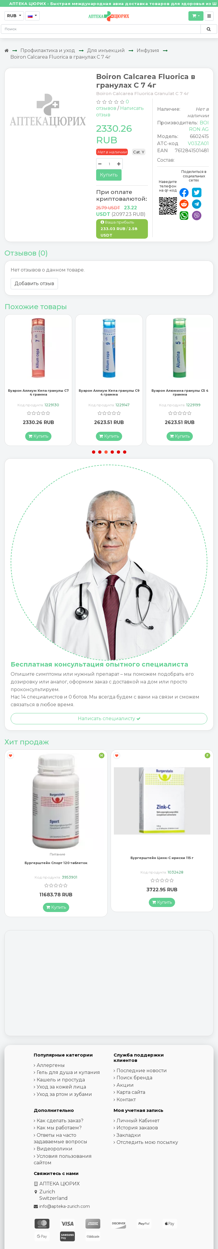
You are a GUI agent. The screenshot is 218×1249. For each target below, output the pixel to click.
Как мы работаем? (59, 1129)
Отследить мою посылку (147, 1144)
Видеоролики (54, 1150)
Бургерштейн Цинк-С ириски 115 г (161, 859)
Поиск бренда (134, 1079)
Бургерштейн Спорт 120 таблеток (56, 864)
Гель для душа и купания (68, 1074)
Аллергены (51, 1066)
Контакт (126, 1101)
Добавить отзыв (34, 283)
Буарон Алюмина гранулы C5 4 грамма (179, 394)
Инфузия (148, 50)
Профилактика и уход (47, 50)
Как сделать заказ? (60, 1122)
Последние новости (142, 1072)
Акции (125, 1086)
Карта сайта (131, 1094)
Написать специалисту (109, 720)
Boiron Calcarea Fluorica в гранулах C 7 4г (60, 57)
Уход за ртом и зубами (64, 1095)
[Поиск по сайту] (209, 29)
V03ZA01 (198, 143)
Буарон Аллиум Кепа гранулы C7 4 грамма (38, 394)
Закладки (129, 1136)
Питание (57, 856)
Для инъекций (106, 50)
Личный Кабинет (138, 1122)
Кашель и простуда (61, 1081)
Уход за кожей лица (61, 1088)
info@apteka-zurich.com (64, 1207)
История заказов (137, 1129)
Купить (109, 175)
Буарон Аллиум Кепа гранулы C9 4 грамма (109, 394)
